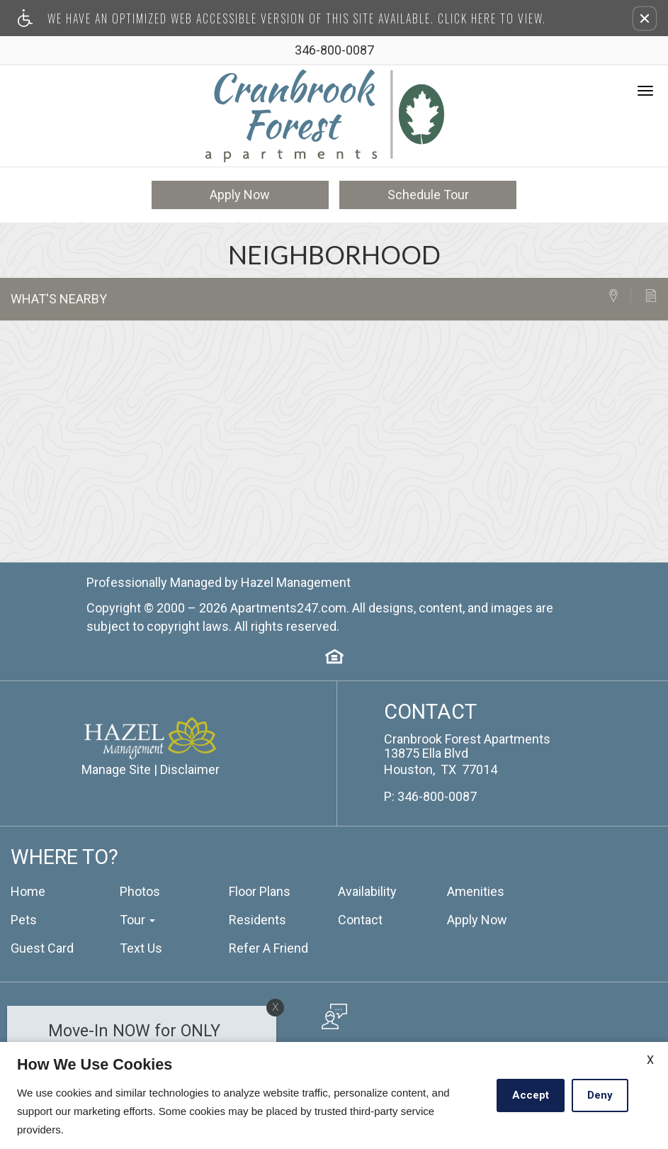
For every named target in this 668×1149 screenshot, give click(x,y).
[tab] (619, 294)
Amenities (475, 889)
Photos (140, 889)
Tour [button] (137, 918)
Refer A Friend (268, 946)
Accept (530, 1095)
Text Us (141, 946)
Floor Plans (259, 889)
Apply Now (240, 192)
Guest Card (42, 946)
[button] (644, 18)
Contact (360, 918)
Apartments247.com (288, 606)
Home (28, 889)
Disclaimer (190, 768)
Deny (600, 1095)
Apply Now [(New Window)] (477, 918)
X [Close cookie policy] (650, 1060)
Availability (367, 889)
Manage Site (116, 768)
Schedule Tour (428, 192)
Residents (257, 918)
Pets (24, 918)
